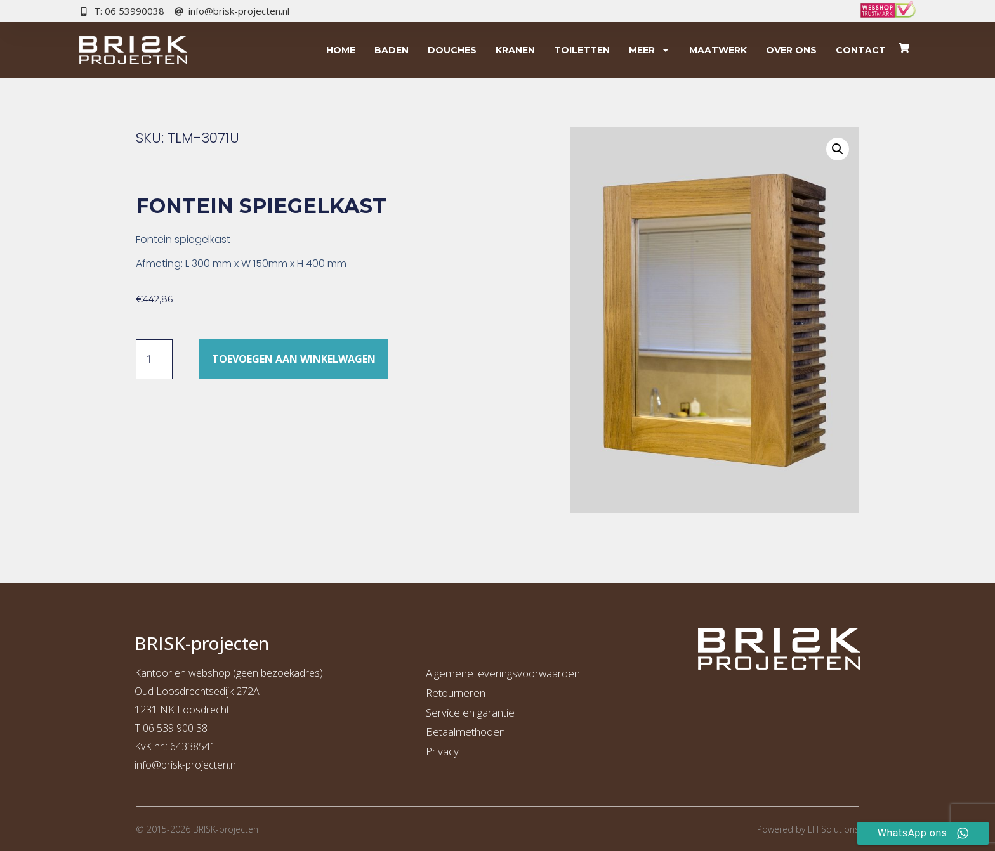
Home (340, 50)
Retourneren (455, 692)
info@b (151, 765)
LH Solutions (833, 829)
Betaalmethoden (465, 731)
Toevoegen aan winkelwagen (294, 359)
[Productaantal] (154, 359)
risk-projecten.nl (202, 765)
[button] (837, 149)
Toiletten (582, 50)
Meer (649, 50)
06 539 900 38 (175, 728)
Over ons (791, 50)
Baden (391, 50)
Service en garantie (470, 712)
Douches (452, 50)
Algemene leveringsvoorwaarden (503, 673)
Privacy (442, 751)
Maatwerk (718, 50)
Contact (861, 50)
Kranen (515, 50)
